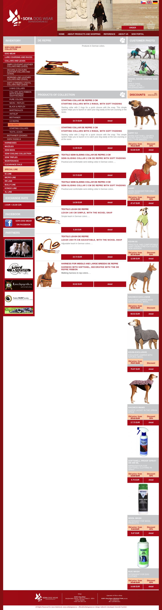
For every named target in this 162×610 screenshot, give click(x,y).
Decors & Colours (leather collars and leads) (18, 72)
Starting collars (18, 128)
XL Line (8, 192)
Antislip (13, 114)
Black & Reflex (17, 107)
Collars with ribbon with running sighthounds (20, 94)
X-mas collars (17, 88)
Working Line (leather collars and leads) (19, 78)
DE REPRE (14, 125)
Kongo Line (11, 188)
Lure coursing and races (18, 57)
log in (147, 17)
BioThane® (14, 117)
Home (61, 34)
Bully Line (10, 185)
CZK (150, 8)
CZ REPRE (14, 121)
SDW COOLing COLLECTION (18, 154)
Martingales (16, 110)
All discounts (152, 94)
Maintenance (12, 161)
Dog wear (10, 54)
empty (141, 24)
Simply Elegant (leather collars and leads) (20, 65)
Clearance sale (13, 164)
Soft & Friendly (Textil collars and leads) (19, 84)
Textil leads (15, 132)
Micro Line (10, 177)
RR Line (8, 181)
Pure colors (16, 99)
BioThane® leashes (17, 136)
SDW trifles (11, 157)
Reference (109, 34)
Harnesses (11, 143)
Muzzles (9, 146)
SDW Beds (10, 150)
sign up (154, 17)
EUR (155, 8)
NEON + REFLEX (16, 103)
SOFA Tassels (14, 139)
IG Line (8, 174)
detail (151, 150)
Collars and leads (15, 61)
